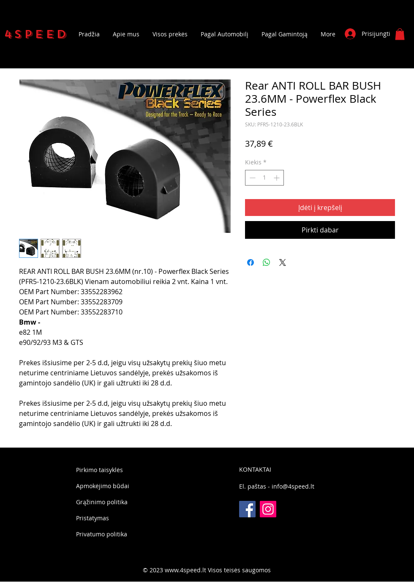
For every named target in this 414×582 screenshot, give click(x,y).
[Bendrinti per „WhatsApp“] (266, 262)
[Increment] (277, 177)
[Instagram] (268, 509)
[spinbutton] (264, 177)
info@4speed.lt (293, 486)
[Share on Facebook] (250, 262)
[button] (400, 34)
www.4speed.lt (185, 570)
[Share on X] (283, 262)
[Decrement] (251, 177)
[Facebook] (247, 509)
